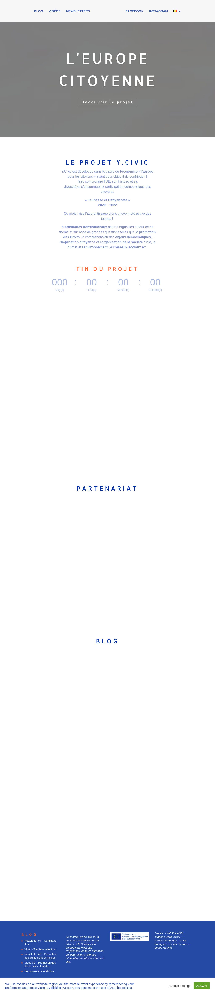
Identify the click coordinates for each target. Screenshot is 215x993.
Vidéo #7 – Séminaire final (40, 949)
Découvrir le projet (107, 102)
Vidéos (56, 11)
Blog (39, 11)
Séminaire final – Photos (39, 971)
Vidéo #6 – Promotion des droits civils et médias (40, 964)
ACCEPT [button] (201, 985)
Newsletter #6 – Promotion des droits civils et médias (40, 956)
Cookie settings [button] (179, 986)
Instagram (157, 11)
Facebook (133, 11)
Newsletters (79, 11)
